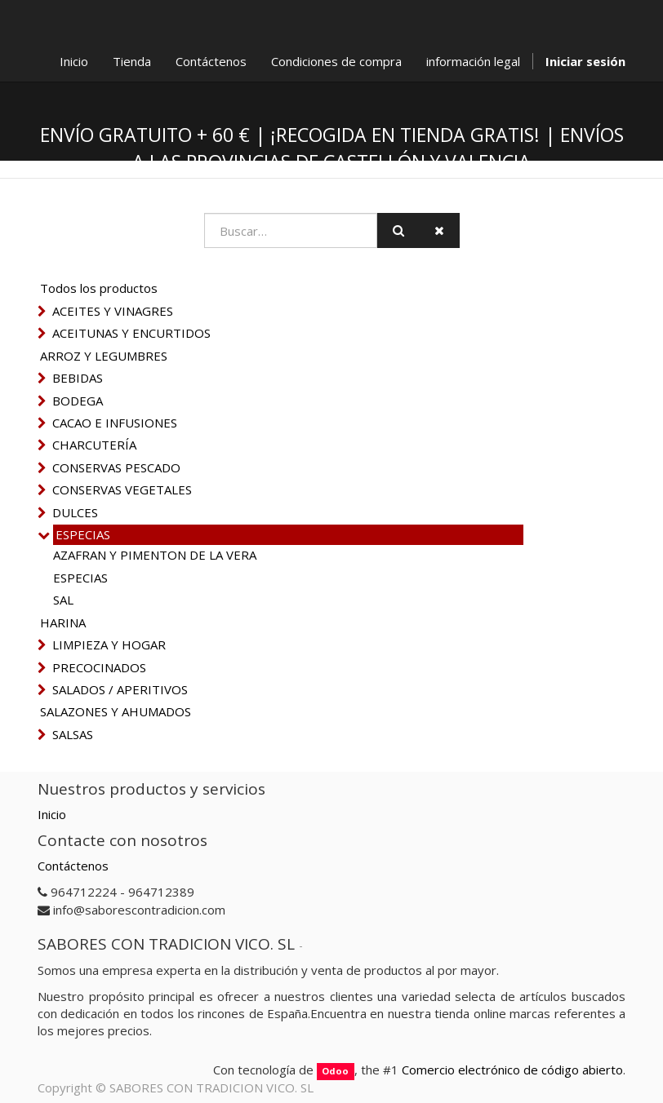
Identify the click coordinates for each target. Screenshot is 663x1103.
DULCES (75, 512)
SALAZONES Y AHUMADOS (115, 711)
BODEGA (77, 400)
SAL (63, 599)
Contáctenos (73, 865)
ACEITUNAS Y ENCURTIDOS (131, 333)
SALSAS (72, 734)
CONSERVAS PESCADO (116, 467)
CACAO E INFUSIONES (114, 422)
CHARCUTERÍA (94, 444)
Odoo (335, 1071)
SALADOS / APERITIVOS (120, 689)
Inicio (52, 814)
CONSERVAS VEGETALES (122, 489)
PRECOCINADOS (99, 667)
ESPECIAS (83, 534)
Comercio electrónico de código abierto (512, 1069)
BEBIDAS (77, 378)
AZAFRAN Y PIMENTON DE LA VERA (154, 555)
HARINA (63, 622)
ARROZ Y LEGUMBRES (103, 356)
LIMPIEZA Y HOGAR (109, 644)
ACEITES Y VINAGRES (112, 311)
